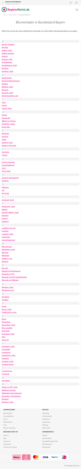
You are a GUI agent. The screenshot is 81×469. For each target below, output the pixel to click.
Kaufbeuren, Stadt (8, 206)
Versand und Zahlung (10, 447)
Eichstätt (5, 136)
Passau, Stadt (6, 309)
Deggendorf (6, 118)
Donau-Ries (6, 127)
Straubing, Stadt (7, 361)
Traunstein (5, 374)
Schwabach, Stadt (8, 346)
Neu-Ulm (5, 268)
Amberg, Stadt (7, 50)
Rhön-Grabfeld (7, 328)
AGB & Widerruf (46, 438)
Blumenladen (13, 15)
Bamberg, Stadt (7, 87)
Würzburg (5, 399)
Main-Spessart (7, 247)
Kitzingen (5, 215)
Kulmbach (5, 221)
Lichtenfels (6, 237)
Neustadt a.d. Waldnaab (10, 280)
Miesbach (5, 253)
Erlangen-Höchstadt (9, 145)
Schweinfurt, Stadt (8, 355)
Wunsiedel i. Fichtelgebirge (11, 396)
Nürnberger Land (8, 290)
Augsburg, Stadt (7, 71)
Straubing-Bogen (8, 364)
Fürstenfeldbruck (8, 165)
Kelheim (4, 209)
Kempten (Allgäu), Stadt (10, 212)
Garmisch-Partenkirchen (10, 178)
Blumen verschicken (9, 428)
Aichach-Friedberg (8, 44)
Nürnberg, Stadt (7, 287)
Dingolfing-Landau (8, 124)
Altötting (5, 47)
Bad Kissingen (7, 78)
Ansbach (5, 56)
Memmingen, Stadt (8, 249)
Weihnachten (46, 428)
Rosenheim (6, 331)
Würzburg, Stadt (7, 402)
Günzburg (5, 181)
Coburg (4, 105)
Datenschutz (7, 444)
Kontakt (44, 435)
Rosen (5, 419)
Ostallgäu (5, 300)
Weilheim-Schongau (9, 390)
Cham (4, 102)
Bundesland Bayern (24, 15)
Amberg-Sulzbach (8, 53)
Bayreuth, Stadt (7, 93)
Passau (4, 306)
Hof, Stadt (5, 193)
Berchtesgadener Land (10, 96)
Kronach (5, 218)
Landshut (5, 231)
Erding (4, 139)
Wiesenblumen (7, 422)
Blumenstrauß (7, 413)
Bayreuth (5, 90)
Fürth (4, 168)
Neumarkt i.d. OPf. (8, 274)
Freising (4, 155)
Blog (4, 438)
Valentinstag (46, 422)
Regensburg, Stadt (8, 325)
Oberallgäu (5, 297)
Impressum (6, 441)
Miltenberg (5, 255)
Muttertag (45, 425)
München (5, 261)
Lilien (5, 425)
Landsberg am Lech (9, 228)
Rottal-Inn (5, 340)
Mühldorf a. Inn (7, 258)
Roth (3, 337)
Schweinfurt (6, 352)
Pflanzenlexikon (47, 444)
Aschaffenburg (7, 62)
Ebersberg (5, 133)
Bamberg (5, 84)
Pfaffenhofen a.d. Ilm (9, 312)
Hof (3, 190)
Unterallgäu (6, 381)
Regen (4, 319)
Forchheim (5, 152)
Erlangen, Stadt (7, 142)
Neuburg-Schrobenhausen (11, 271)
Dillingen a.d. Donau (9, 121)
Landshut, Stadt (7, 234)
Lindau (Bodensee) (8, 240)
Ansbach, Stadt (7, 59)
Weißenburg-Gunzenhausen (12, 393)
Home (5, 15)
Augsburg (5, 68)
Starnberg (5, 358)
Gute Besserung (47, 416)
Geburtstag (45, 413)
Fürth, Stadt (6, 171)
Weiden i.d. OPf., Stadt (9, 387)
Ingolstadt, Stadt (8, 200)
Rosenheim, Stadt (8, 334)
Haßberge (5, 187)
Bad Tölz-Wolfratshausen (11, 81)
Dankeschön (46, 419)
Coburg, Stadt (7, 108)
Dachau (4, 115)
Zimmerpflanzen (8, 416)
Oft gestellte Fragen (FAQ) (50, 441)
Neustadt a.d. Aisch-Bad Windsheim (14, 277)
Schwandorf (6, 349)
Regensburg (6, 322)
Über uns (6, 435)
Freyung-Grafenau (8, 162)
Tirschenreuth (7, 371)
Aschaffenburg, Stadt (9, 65)
